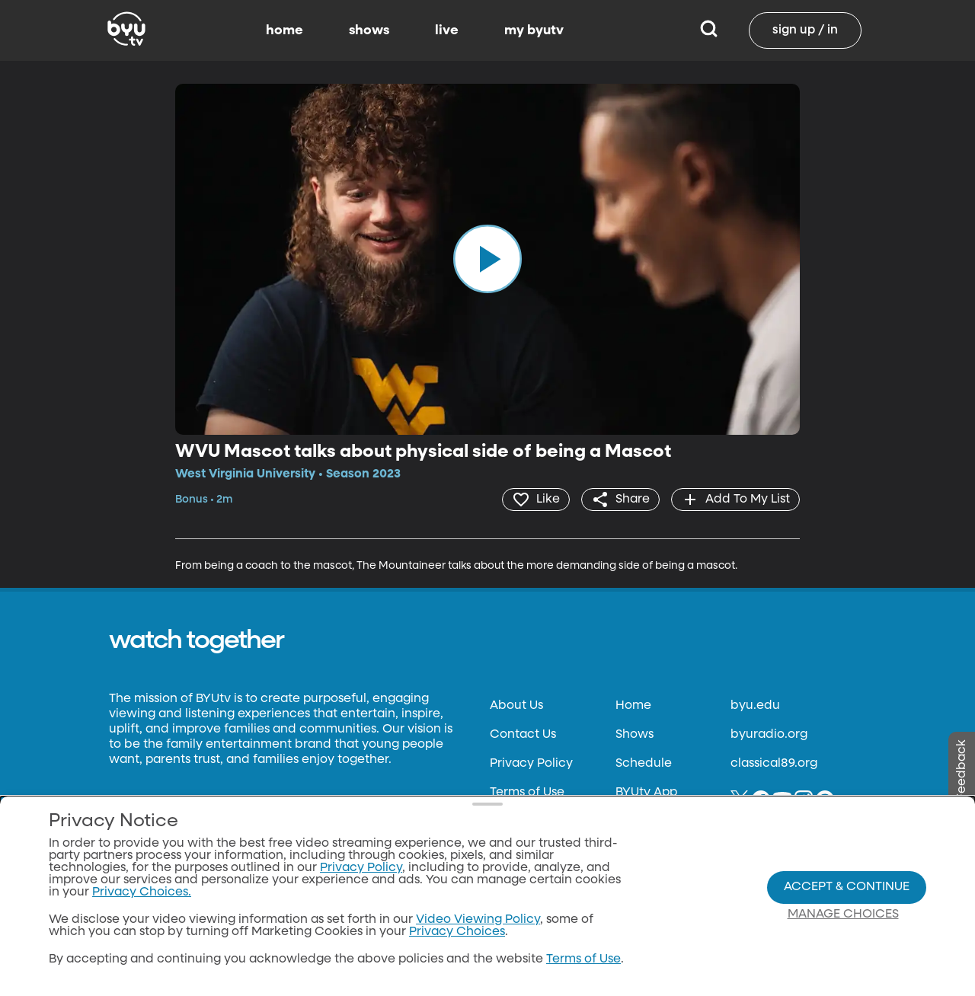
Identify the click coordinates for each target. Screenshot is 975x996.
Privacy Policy (531, 764)
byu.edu (755, 706)
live (447, 30)
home (284, 30)
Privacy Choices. (141, 892)
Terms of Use (527, 793)
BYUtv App (646, 793)
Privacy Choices (457, 932)
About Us (516, 706)
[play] (487, 259)
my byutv (534, 30)
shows (369, 30)
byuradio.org (768, 735)
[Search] (709, 30)
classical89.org (773, 764)
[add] (735, 499)
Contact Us (523, 735)
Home (633, 706)
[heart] (536, 499)
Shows (634, 735)
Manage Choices (843, 914)
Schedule (643, 764)
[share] (620, 499)
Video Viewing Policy (478, 920)
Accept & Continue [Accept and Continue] (846, 887)
